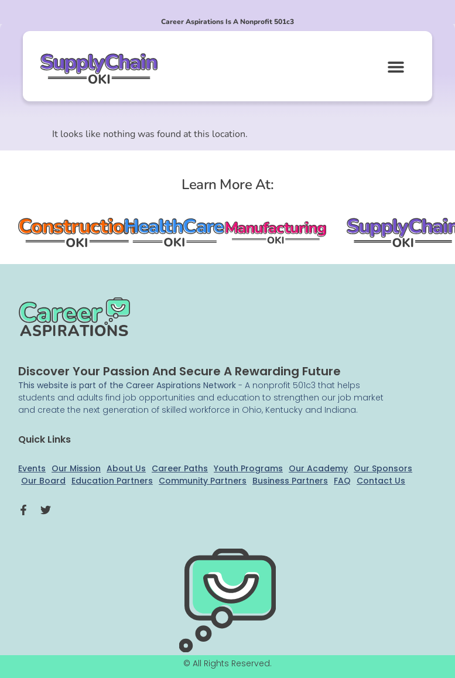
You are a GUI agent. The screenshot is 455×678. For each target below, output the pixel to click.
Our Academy (318, 468)
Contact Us (381, 481)
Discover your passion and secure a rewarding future (179, 371)
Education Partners (112, 481)
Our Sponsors (383, 468)
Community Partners (203, 481)
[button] (395, 66)
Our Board (43, 481)
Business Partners (290, 481)
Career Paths (180, 468)
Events (32, 468)
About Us (126, 468)
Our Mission (76, 468)
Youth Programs (248, 468)
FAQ (342, 481)
